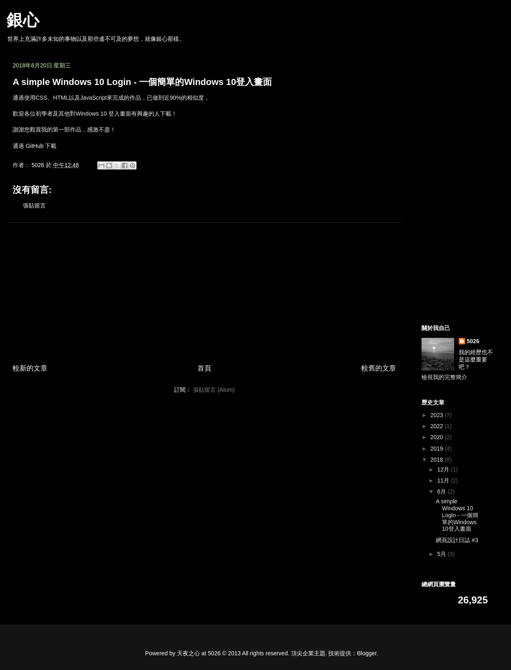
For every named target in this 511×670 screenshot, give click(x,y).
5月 (442, 554)
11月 (443, 480)
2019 (437, 448)
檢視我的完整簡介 (444, 377)
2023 (437, 415)
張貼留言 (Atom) (214, 389)
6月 (442, 491)
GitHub (35, 146)
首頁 (204, 368)
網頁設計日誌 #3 (457, 540)
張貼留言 (34, 205)
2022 (437, 426)
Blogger (367, 653)
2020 (437, 437)
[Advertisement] (204, 286)
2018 (437, 459)
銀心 (23, 20)
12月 (443, 469)
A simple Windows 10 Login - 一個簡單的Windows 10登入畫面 (457, 515)
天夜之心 (188, 653)
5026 (473, 341)
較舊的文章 (378, 368)
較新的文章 (30, 368)
